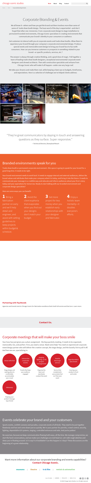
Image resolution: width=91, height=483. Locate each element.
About (55, 3)
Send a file (73, 478)
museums (20, 469)
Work (49, 3)
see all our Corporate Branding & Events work (68, 128)
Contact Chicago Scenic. (45, 462)
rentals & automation (65, 469)
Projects (64, 478)
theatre (33, 469)
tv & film (46, 469)
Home (3, 8)
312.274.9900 (49, 478)
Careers (57, 478)
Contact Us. (45, 322)
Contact (66, 3)
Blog (60, 3)
